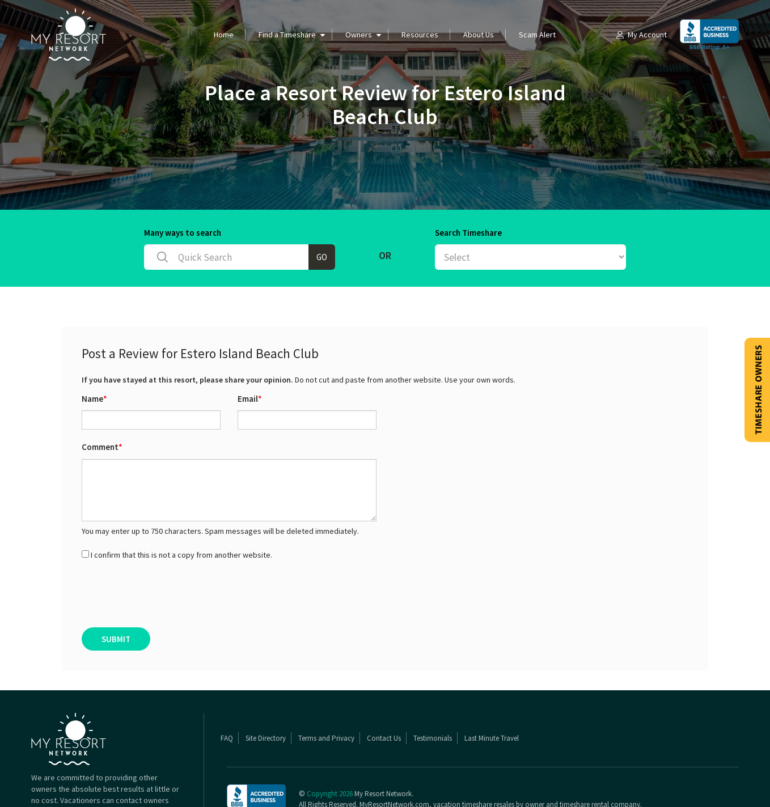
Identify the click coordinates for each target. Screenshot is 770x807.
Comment (102, 446)
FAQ (227, 738)
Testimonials (432, 738)
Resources (419, 34)
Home (224, 34)
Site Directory (266, 738)
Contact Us (384, 738)
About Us (478, 34)
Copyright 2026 (330, 793)
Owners (358, 34)
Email (250, 398)
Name (94, 398)
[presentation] (168, 594)
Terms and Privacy (326, 738)
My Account (641, 34)
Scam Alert (537, 34)
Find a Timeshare (287, 34)
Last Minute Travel (491, 738)
